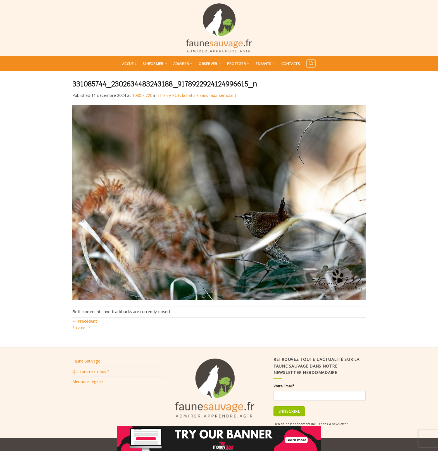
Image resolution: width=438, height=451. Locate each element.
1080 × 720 (142, 95)
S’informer (154, 63)
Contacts (290, 63)
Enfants (265, 63)
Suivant (81, 327)
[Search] (310, 63)
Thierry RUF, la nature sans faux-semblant (197, 95)
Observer (210, 63)
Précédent (84, 321)
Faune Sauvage (86, 361)
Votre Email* (283, 385)
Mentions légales (88, 381)
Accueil (129, 63)
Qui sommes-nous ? (90, 371)
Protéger (238, 63)
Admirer (182, 63)
